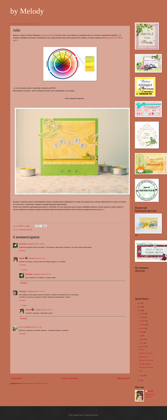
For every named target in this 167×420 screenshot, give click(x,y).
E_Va (21, 327)
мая (140, 336)
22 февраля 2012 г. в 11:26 (33, 327)
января (142, 376)
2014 (139, 303)
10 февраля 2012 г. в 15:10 (36, 291)
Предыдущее (123, 378)
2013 (139, 307)
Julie (140, 371)
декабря (142, 313)
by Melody (27, 11)
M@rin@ (22, 291)
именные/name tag (25, 229)
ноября (142, 317)
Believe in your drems (146, 360)
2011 (139, 380)
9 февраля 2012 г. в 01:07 (42, 274)
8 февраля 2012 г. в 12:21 (36, 258)
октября (142, 321)
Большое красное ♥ (146, 367)
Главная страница (69, 378)
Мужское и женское (146, 353)
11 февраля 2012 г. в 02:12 (44, 310)
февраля (142, 347)
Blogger (95, 415)
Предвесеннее (144, 357)
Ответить (22, 250)
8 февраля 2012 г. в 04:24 (36, 244)
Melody (21, 226)
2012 (139, 310)
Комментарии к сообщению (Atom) (34, 383)
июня (141, 332)
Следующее (16, 378)
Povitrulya (23, 244)
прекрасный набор (47, 35)
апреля (142, 339)
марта (141, 343)
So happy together (145, 364)
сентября (142, 324)
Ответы (24, 270)
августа (142, 328)
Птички (141, 349)
